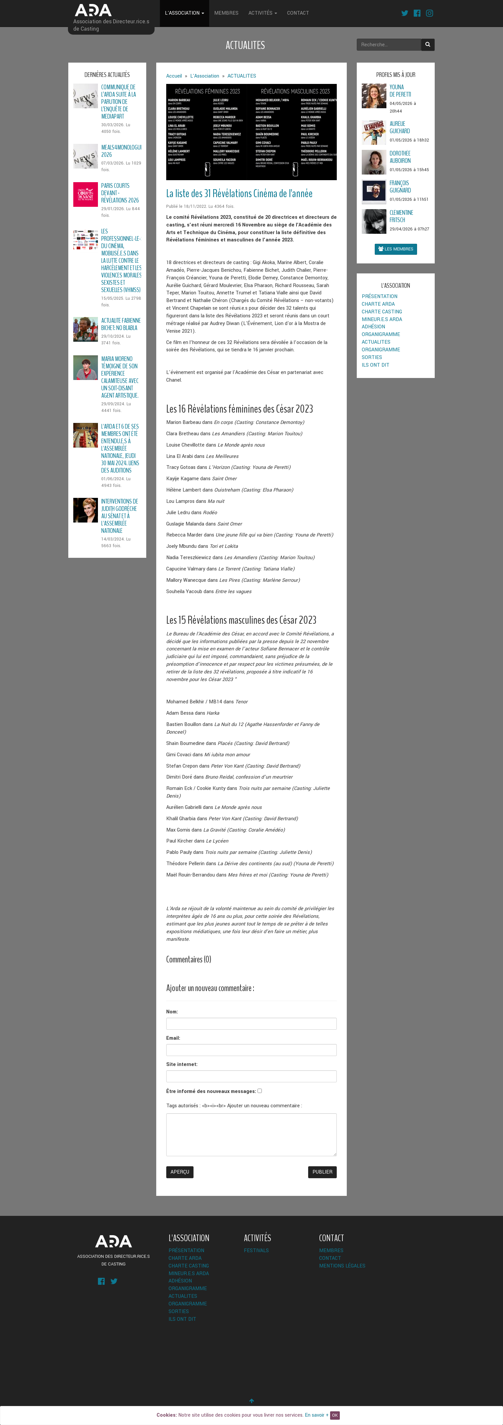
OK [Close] (335, 1415)
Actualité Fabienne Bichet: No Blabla (121, 324)
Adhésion (373, 326)
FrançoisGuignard (400, 186)
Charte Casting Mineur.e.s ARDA (382, 315)
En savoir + (317, 1415)
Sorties (372, 357)
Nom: (172, 1011)
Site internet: (182, 1064)
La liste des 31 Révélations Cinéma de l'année (239, 193)
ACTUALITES (376, 342)
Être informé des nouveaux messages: (211, 1091)
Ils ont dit (375, 365)
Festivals (256, 1250)
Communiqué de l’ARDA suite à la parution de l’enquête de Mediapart (118, 102)
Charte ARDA (378, 304)
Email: (173, 1038)
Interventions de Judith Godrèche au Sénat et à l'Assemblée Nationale (119, 516)
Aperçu (180, 1172)
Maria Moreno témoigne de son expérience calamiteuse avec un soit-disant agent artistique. (120, 377)
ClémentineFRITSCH (401, 216)
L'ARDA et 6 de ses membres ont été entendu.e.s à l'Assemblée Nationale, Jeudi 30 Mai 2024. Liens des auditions (120, 448)
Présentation (379, 296)
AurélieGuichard (400, 127)
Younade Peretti (400, 91)
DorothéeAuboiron (400, 157)
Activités (263, 13)
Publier (322, 1172)
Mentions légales (342, 1265)
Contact (298, 13)
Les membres (395, 249)
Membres (226, 13)
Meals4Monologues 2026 (123, 151)
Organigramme (381, 334)
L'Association (184, 13)
